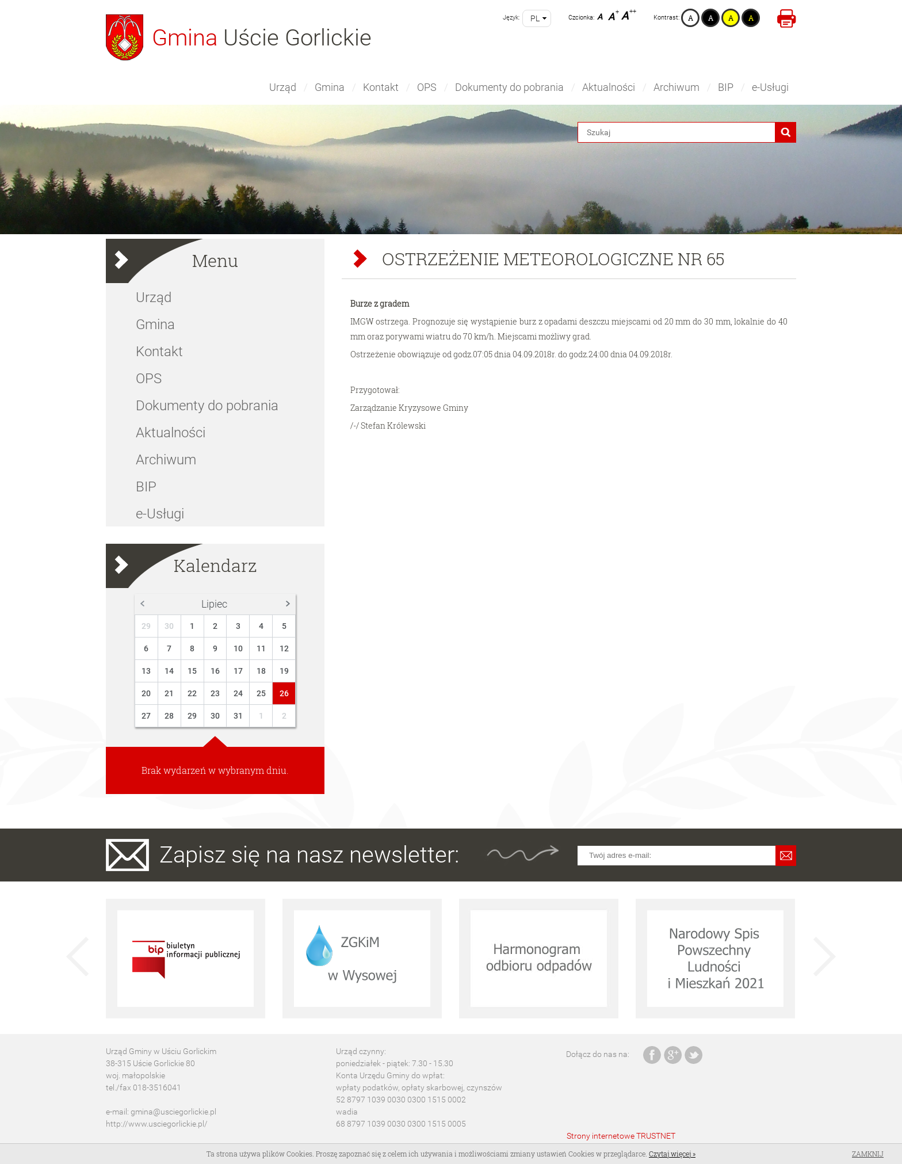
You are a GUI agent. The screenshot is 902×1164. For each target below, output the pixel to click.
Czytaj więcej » (672, 1153)
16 (215, 670)
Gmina (330, 87)
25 (261, 693)
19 (284, 670)
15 (192, 670)
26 (284, 693)
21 (169, 693)
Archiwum (676, 87)
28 (169, 715)
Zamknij (868, 1153)
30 (169, 626)
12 (284, 648)
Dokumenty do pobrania (509, 87)
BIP (725, 87)
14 (169, 670)
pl (535, 18)
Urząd (282, 87)
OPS (427, 87)
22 (192, 693)
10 (238, 648)
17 (238, 670)
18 (261, 670)
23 (215, 693)
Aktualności (608, 87)
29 (146, 626)
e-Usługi (770, 87)
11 (261, 648)
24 (238, 693)
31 (238, 715)
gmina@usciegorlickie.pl (173, 1111)
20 (146, 693)
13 (146, 670)
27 (146, 715)
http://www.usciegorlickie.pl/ (157, 1123)
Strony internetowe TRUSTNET (621, 1135)
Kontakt (381, 87)
